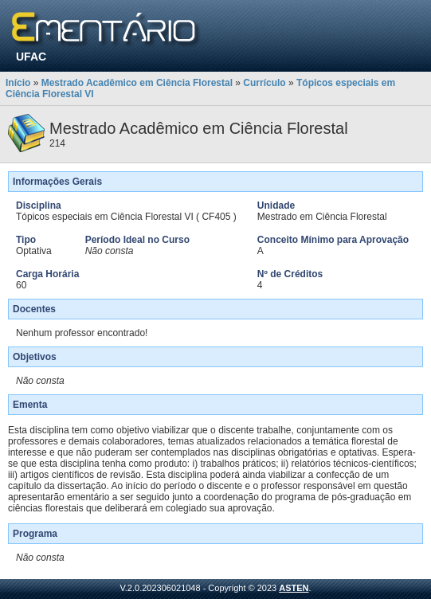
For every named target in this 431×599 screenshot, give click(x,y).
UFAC (31, 56)
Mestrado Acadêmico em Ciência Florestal (137, 82)
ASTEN (293, 588)
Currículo (264, 82)
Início (18, 82)
